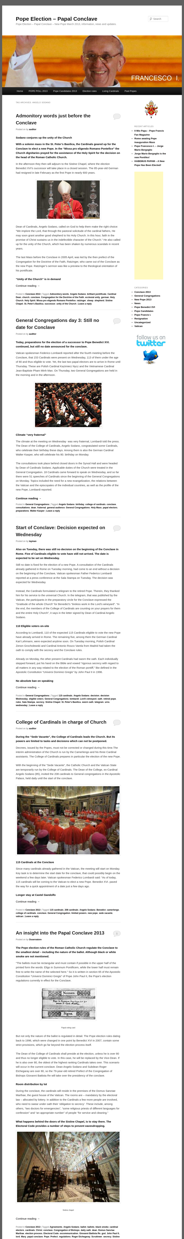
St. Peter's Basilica (33, 304)
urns (107, 702)
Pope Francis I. (142, 314)
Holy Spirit (30, 300)
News (137, 303)
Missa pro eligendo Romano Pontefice (55, 300)
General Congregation (59, 913)
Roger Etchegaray (81, 1236)
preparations (22, 511)
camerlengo (113, 910)
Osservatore (35, 939)
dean (33, 507)
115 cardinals (65, 695)
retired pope (109, 699)
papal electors (110, 507)
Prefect (54, 1236)
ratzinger (81, 300)
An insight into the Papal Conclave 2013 (60, 933)
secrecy (40, 702)
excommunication (69, 1233)
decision (95, 695)
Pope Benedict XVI (144, 307)
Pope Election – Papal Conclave (56, 19)
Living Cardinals (110, 91)
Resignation (141, 318)
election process (33, 1233)
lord (18, 1236)
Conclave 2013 (32, 294)
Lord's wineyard (88, 699)
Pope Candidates (143, 311)
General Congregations (37, 504)
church (25, 297)
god (104, 1233)
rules (18, 702)
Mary (23, 1236)
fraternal (41, 507)
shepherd (99, 300)
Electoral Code (51, 1233)
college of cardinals (95, 504)
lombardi (74, 699)
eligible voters (36, 699)
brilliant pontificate (96, 294)
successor (50, 304)
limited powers (78, 913)
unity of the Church (66, 304)
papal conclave (35, 1236)
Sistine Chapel (52, 702)
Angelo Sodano (78, 294)
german (105, 297)
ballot (83, 1227)
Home (20, 91)
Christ (39, 1230)
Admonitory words (59, 294)
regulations (65, 1236)
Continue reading (28, 285)
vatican (19, 916)
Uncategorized (142, 322)
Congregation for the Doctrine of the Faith (62, 297)
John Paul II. (113, 1233)
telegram (99, 702)
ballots (90, 1227)
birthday (80, 504)
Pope (46, 1236)
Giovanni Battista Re (89, 1233)
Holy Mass (96, 507)
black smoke (102, 1227)
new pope (93, 913)
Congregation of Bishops (66, 1230)
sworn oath (87, 702)
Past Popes (131, 91)
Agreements (56, 1227)
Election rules (90, 91)
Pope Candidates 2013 (65, 91)
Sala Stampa (28, 702)
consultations (23, 507)
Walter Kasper (37, 511)
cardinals (30, 1230)
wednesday (21, 705)
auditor (32, 129)
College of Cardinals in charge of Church (61, 722)
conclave (35, 297)
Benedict (101, 910)
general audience (56, 507)
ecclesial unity (92, 297)
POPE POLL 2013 (38, 91)
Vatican (138, 326)
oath (100, 699)
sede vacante (105, 913)
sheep (90, 300)
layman (32, 541)
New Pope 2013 (142, 299)
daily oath (86, 1230)
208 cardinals (71, 910)
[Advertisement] (148, 226)
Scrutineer (96, 1236)
